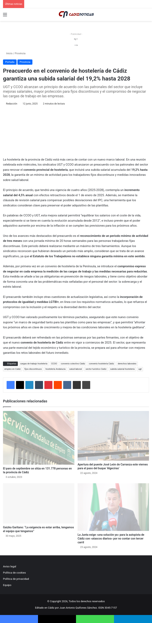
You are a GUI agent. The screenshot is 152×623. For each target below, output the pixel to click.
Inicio (7, 53)
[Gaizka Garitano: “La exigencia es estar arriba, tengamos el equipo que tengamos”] (38, 503)
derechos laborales (127, 363)
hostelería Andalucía (56, 369)
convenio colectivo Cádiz (73, 363)
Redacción (11, 103)
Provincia (20, 53)
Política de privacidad (16, 578)
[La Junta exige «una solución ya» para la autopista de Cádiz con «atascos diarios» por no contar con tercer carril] (113, 507)
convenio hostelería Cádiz (101, 363)
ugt (140, 369)
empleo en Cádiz (12, 369)
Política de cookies (14, 572)
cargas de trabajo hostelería (33, 363)
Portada (9, 61)
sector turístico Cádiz (96, 369)
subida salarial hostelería (122, 369)
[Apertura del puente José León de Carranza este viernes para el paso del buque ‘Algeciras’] (113, 436)
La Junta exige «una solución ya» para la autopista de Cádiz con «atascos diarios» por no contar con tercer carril (111, 538)
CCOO (54, 363)
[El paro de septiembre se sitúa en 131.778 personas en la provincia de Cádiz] (38, 438)
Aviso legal (9, 566)
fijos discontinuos (33, 369)
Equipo (7, 585)
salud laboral (75, 369)
